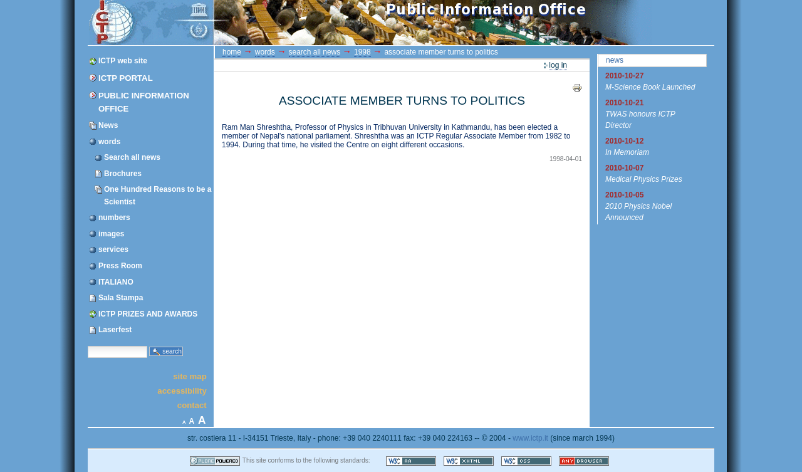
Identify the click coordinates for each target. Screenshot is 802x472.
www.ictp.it (530, 438)
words (109, 141)
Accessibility (181, 391)
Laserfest (115, 329)
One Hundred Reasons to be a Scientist (157, 195)
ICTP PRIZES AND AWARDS (147, 314)
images (111, 233)
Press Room (120, 265)
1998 (362, 52)
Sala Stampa (120, 297)
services (113, 249)
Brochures (123, 173)
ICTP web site (122, 60)
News (108, 125)
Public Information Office (143, 102)
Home (231, 52)
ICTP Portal (324, 22)
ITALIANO (115, 282)
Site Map (190, 375)
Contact (192, 405)
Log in (558, 65)
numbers (114, 217)
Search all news (132, 157)
